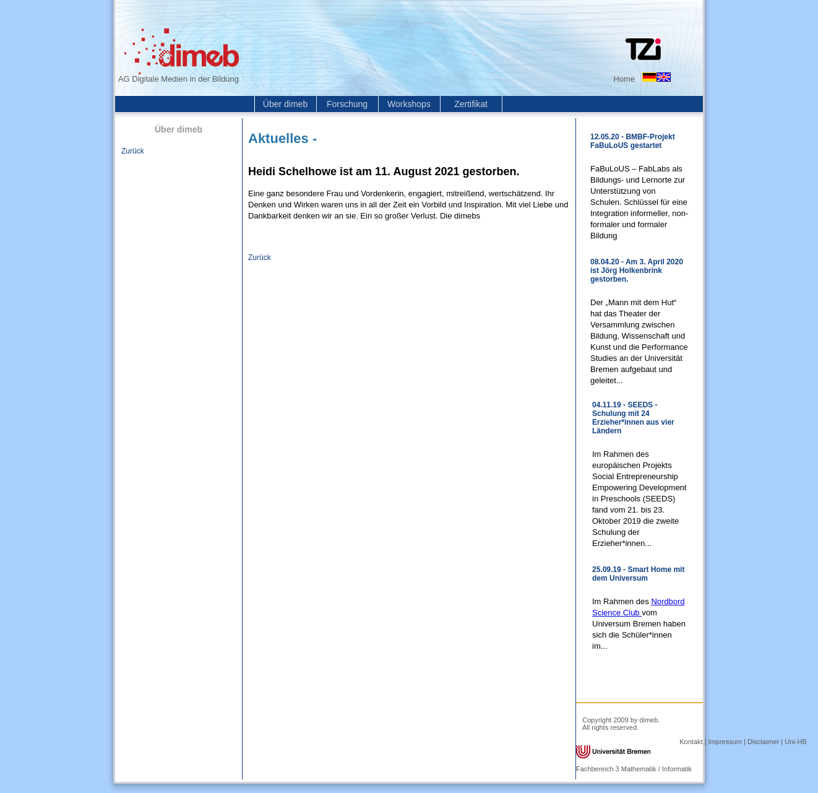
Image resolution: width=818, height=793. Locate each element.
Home (624, 79)
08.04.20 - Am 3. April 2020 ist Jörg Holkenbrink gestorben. (636, 271)
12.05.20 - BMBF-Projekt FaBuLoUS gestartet (632, 141)
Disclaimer (763, 741)
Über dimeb (285, 104)
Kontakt (690, 741)
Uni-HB (795, 741)
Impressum (725, 741)
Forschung (347, 104)
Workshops (409, 104)
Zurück (132, 151)
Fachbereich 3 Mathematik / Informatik (634, 769)
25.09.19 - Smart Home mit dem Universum (638, 574)
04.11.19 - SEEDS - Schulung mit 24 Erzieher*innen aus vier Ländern (633, 418)
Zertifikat (471, 104)
